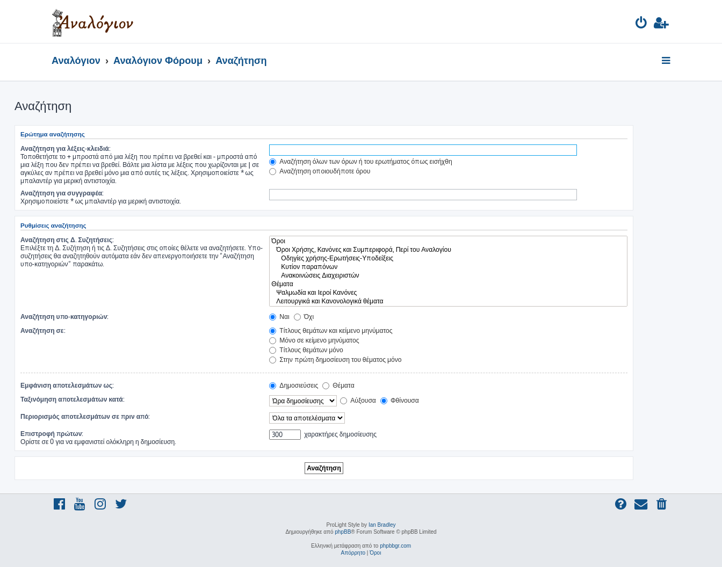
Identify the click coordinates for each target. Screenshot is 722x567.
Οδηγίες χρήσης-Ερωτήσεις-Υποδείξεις (448, 258)
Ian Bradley (382, 525)
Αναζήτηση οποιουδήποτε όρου (319, 171)
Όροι (448, 241)
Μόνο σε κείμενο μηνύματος (314, 340)
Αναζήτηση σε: (43, 330)
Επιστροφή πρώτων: (51, 434)
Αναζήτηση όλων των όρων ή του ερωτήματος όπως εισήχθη (360, 161)
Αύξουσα (358, 400)
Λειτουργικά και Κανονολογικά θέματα (448, 301)
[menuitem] (641, 24)
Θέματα (448, 284)
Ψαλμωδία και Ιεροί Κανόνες (448, 292)
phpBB (343, 532)
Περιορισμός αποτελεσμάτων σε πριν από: (85, 416)
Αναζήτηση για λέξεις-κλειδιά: (65, 148)
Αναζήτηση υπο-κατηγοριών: (64, 316)
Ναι (279, 316)
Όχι (304, 316)
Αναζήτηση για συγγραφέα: (62, 193)
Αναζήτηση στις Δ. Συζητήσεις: (67, 240)
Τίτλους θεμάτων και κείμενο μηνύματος (330, 330)
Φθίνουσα (399, 400)
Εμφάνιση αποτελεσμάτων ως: (67, 385)
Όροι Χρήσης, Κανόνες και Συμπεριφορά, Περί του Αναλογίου (448, 249)
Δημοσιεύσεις (293, 385)
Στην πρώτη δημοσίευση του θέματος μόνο (335, 359)
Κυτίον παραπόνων (448, 267)
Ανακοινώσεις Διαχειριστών (448, 275)
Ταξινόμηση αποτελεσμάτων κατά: (72, 399)
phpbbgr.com (395, 546)
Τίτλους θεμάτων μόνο (306, 350)
